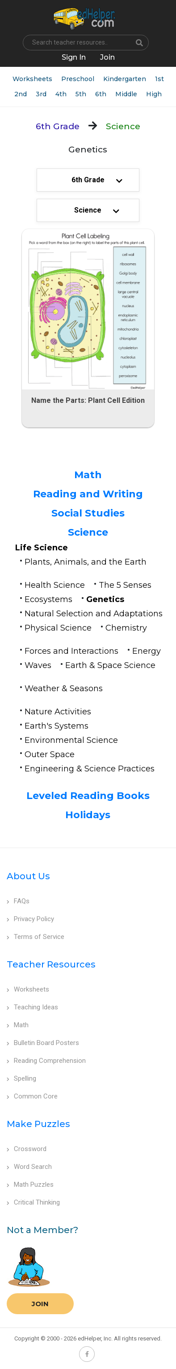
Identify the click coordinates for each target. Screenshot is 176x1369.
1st (159, 79)
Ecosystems (48, 599)
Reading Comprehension (46, 1061)
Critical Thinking (33, 1202)
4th (61, 94)
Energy (146, 651)
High (154, 94)
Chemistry (126, 628)
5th (80, 94)
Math (88, 475)
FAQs (18, 901)
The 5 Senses (125, 585)
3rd (41, 94)
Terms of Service (35, 937)
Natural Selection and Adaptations (94, 614)
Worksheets (32, 79)
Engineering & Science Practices (90, 769)
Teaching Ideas (32, 1007)
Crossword (26, 1149)
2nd (20, 94)
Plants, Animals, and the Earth (86, 562)
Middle (126, 94)
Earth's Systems (56, 726)
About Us (28, 876)
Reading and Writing (88, 494)
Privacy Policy (30, 919)
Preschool (77, 79)
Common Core (32, 1096)
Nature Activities (58, 712)
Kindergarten (124, 79)
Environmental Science (71, 740)
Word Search (29, 1167)
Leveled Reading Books (88, 796)
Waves (38, 665)
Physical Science (58, 628)
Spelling (21, 1078)
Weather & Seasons (64, 688)
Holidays (87, 815)
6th (100, 94)
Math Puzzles (30, 1184)
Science (88, 532)
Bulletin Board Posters (43, 1043)
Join (40, 1303)
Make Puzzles (38, 1124)
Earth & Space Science (110, 665)
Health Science (55, 585)
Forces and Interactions (71, 651)
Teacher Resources (51, 964)
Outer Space (50, 754)
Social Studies (88, 513)
